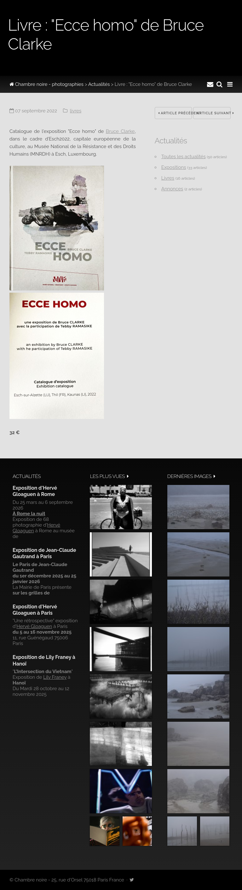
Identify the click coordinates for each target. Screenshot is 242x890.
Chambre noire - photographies (46, 84)
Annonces (172, 189)
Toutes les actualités (183, 156)
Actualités (99, 84)
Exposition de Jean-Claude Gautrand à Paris (44, 553)
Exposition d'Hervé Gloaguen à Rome (35, 491)
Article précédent (175, 113)
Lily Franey (54, 677)
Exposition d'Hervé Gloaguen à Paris (35, 610)
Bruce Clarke (120, 131)
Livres (75, 111)
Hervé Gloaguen (34, 626)
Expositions (173, 167)
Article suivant (214, 113)
